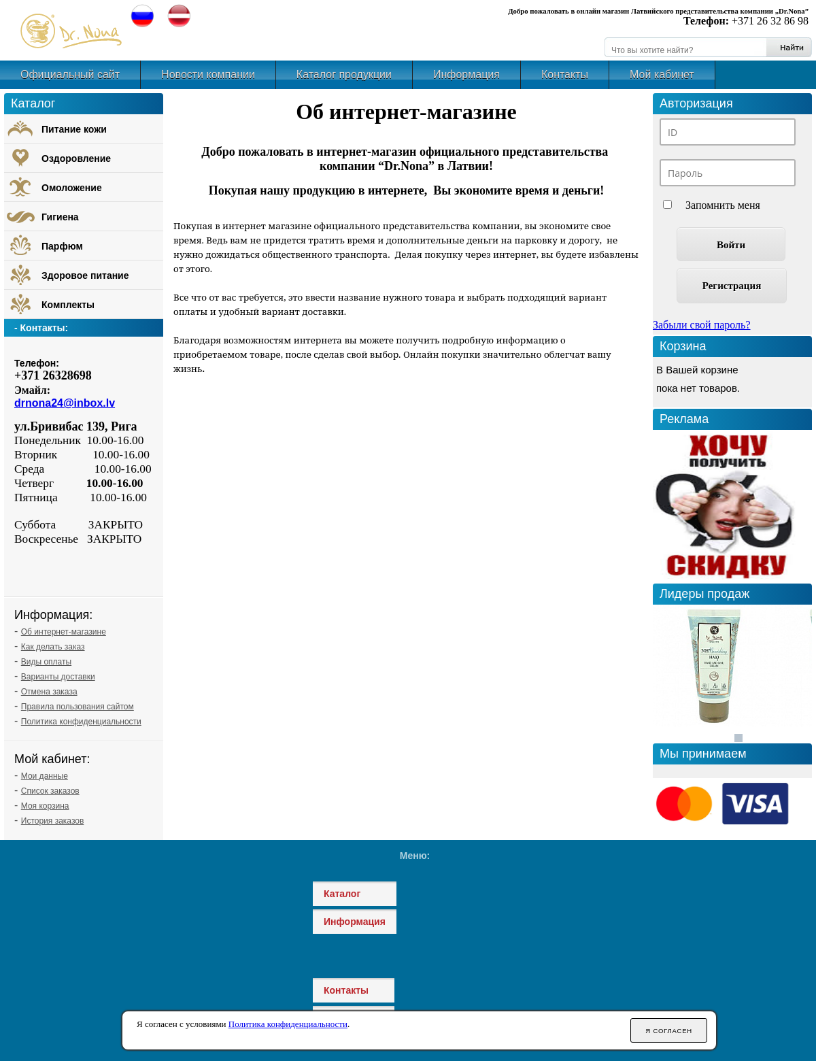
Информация (466, 74)
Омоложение (71, 187)
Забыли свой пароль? (702, 325)
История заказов (52, 821)
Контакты (564, 74)
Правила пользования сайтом (77, 706)
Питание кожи (74, 129)
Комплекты (68, 304)
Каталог (342, 893)
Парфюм (62, 246)
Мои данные (44, 776)
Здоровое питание (85, 275)
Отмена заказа (49, 691)
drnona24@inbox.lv (64, 403)
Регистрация (732, 285)
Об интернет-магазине (63, 632)
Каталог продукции (344, 74)
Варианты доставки (58, 676)
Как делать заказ (53, 647)
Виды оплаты (46, 662)
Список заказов (50, 791)
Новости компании (208, 74)
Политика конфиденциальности (81, 721)
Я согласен (668, 1030)
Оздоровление (76, 158)
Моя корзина (45, 806)
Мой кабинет (662, 74)
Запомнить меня (722, 205)
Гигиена (60, 217)
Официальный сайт (70, 74)
